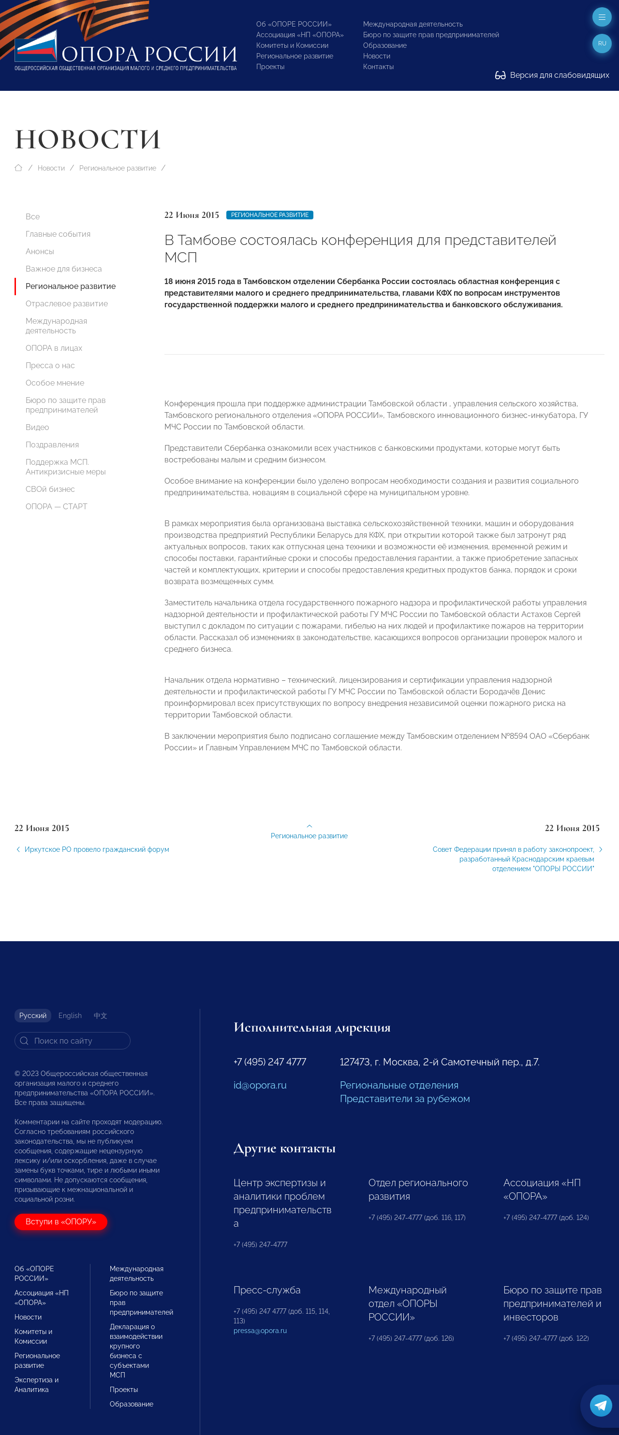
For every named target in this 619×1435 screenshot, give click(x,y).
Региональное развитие (294, 56)
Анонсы (40, 251)
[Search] (73, 1040)
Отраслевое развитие (67, 303)
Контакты (378, 67)
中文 (100, 1015)
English (70, 1015)
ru (602, 43)
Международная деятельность (413, 24)
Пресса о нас (50, 365)
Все (33, 216)
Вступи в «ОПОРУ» (61, 1221)
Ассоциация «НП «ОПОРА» (300, 35)
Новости (376, 56)
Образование (385, 45)
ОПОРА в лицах (54, 348)
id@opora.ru (260, 1085)
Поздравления (52, 444)
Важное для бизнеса (64, 268)
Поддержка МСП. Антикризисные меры (66, 467)
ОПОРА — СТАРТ (57, 506)
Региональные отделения (399, 1085)
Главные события (58, 234)
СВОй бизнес (50, 489)
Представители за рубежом (405, 1099)
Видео (37, 427)
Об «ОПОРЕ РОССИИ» (294, 24)
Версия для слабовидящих (552, 75)
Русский (32, 1015)
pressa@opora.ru (260, 1331)
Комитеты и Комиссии (292, 45)
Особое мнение (55, 382)
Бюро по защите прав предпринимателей (431, 35)
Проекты (270, 67)
